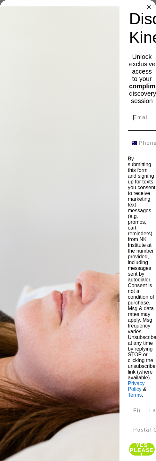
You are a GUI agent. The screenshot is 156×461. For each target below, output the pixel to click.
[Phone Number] (146, 143)
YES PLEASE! (142, 449)
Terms (135, 395)
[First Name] (134, 410)
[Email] (142, 117)
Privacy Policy (136, 386)
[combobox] (132, 143)
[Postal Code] (142, 430)
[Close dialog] (149, 7)
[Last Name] (150, 410)
